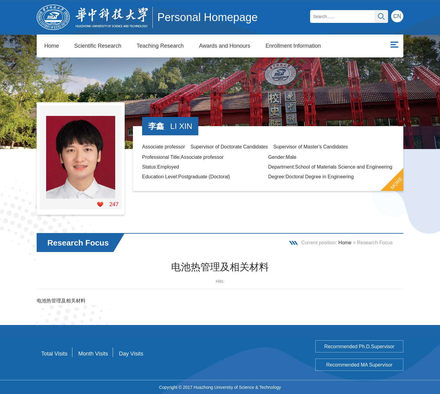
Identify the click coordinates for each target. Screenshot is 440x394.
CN (397, 16)
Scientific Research (97, 46)
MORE (397, 183)
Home (51, 46)
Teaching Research (160, 46)
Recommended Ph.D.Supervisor (359, 346)
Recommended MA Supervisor (359, 364)
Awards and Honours (224, 46)
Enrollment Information (293, 46)
